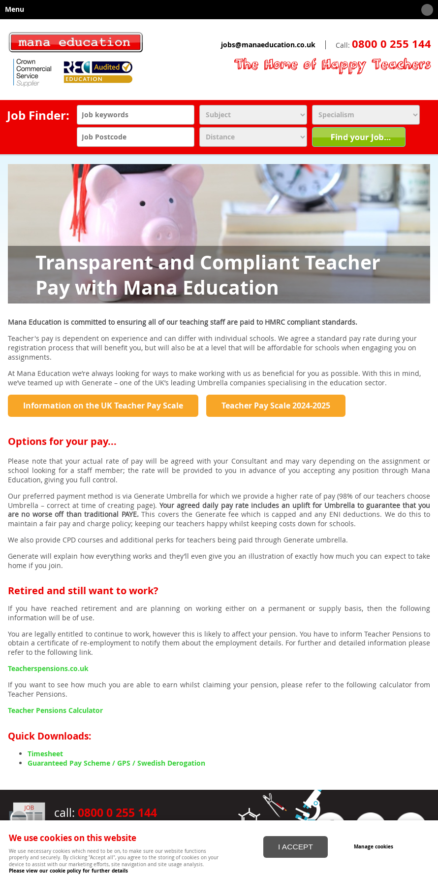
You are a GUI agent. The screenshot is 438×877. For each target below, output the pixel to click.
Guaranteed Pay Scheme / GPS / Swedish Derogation (116, 763)
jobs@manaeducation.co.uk (268, 45)
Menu (216, 10)
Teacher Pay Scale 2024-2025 (275, 405)
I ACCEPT (295, 847)
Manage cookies (373, 846)
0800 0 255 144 (391, 43)
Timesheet (45, 754)
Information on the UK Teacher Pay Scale (103, 405)
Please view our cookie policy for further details (68, 870)
